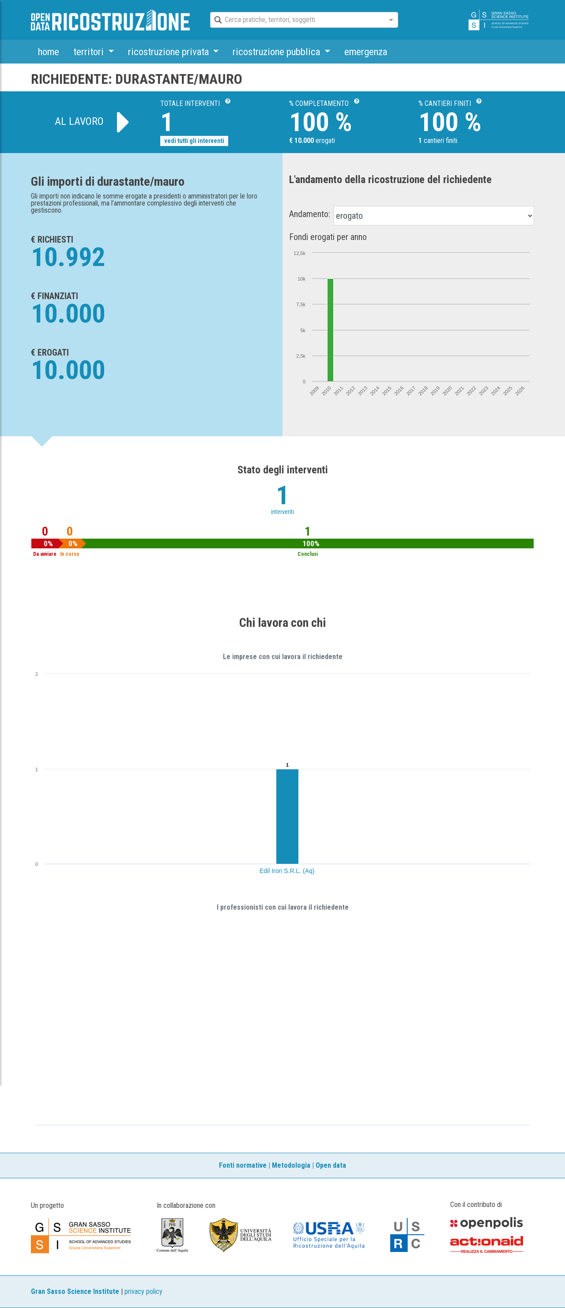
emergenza (365, 51)
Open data (331, 1165)
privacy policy (143, 1291)
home (48, 51)
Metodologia (291, 1165)
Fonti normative (243, 1165)
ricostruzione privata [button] (169, 51)
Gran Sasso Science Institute (75, 1291)
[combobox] (296, 20)
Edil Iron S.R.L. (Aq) (287, 870)
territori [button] (89, 51)
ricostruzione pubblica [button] (277, 51)
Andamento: (309, 214)
